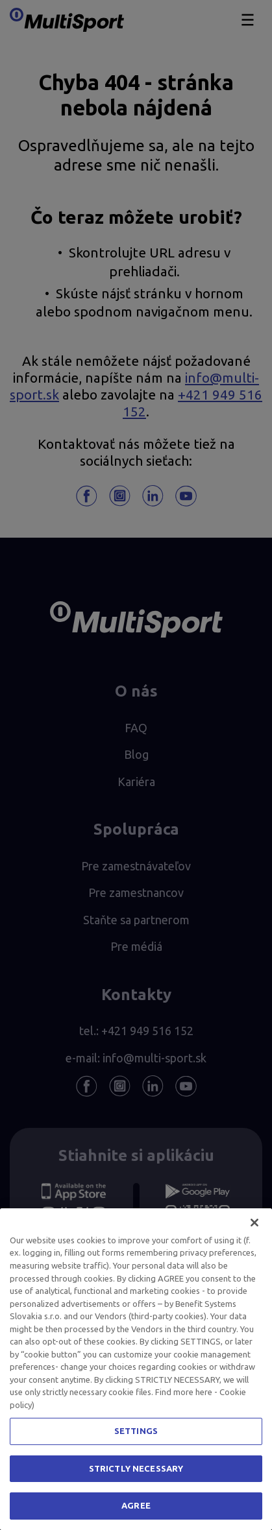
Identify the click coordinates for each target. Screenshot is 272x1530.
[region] (136, 1369)
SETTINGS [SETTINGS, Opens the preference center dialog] (136, 1430)
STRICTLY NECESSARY (136, 1468)
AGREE (136, 1505)
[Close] (254, 1222)
